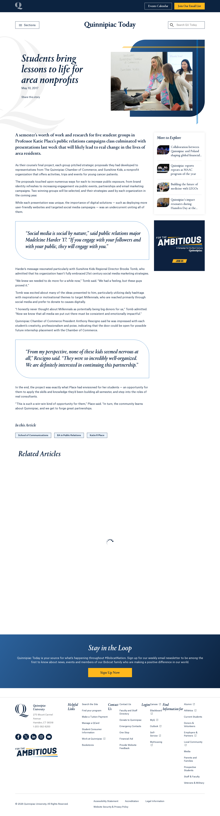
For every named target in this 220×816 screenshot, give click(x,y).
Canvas (155, 704)
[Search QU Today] (171, 25)
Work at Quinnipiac (93, 738)
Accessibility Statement (106, 801)
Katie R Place (97, 435)
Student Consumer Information (92, 731)
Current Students (193, 717)
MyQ (154, 720)
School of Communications (33, 435)
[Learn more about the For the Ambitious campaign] (179, 245)
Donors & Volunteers (189, 725)
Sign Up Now (110, 673)
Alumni (189, 704)
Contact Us (125, 704)
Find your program (91, 711)
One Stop (124, 733)
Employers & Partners (194, 734)
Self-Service (156, 734)
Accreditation (132, 801)
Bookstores (88, 745)
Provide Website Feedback (127, 746)
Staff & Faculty (192, 777)
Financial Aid (126, 739)
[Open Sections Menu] (27, 25)
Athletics (190, 710)
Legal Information (154, 801)
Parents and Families (190, 759)
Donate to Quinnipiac (130, 720)
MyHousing (156, 743)
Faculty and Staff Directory (128, 712)
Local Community (194, 742)
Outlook (155, 726)
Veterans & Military (194, 783)
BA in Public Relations (69, 435)
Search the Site (90, 704)
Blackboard (156, 710)
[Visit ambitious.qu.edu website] (36, 752)
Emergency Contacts (130, 726)
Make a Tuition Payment (95, 717)
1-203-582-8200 (41, 727)
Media (187, 752)
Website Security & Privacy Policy (111, 807)
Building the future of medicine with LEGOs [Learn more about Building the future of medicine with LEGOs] (184, 186)
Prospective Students (190, 769)
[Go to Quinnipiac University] (19, 6)
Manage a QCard (90, 723)
